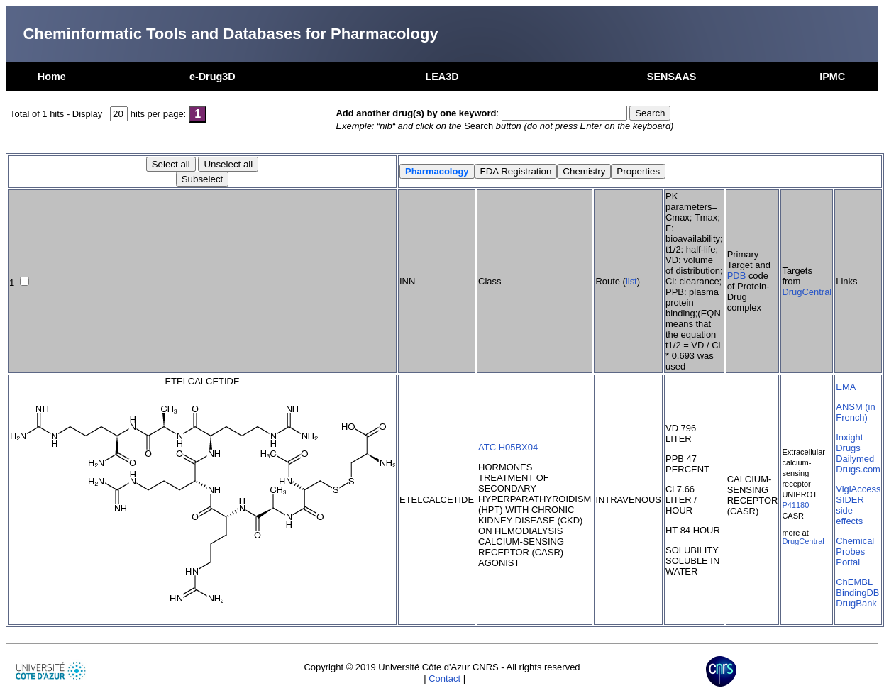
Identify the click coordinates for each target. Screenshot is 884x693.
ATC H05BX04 (508, 447)
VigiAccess (858, 489)
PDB (736, 275)
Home (52, 76)
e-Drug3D (212, 76)
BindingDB (857, 592)
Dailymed (855, 458)
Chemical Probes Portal (855, 551)
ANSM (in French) (855, 412)
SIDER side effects (850, 510)
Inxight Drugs (849, 442)
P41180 (795, 505)
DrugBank (856, 603)
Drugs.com (858, 469)
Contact (444, 678)
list (631, 281)
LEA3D (441, 76)
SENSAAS (672, 76)
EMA (846, 387)
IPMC (832, 76)
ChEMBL (854, 582)
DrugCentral (806, 292)
